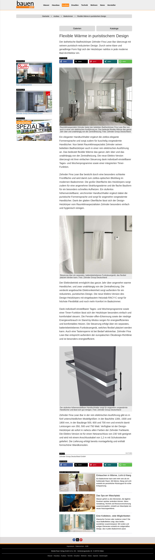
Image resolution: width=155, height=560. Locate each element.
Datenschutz (80, 546)
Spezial (95, 556)
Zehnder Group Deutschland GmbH (34, 102)
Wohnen (93, 5)
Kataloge (114, 28)
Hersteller (111, 5)
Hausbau (55, 5)
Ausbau (65, 5)
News (102, 5)
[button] (66, 61)
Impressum (70, 546)
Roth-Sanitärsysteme (34, 74)
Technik (84, 5)
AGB (86, 546)
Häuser (46, 5)
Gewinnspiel (103, 556)
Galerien (77, 28)
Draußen (75, 5)
